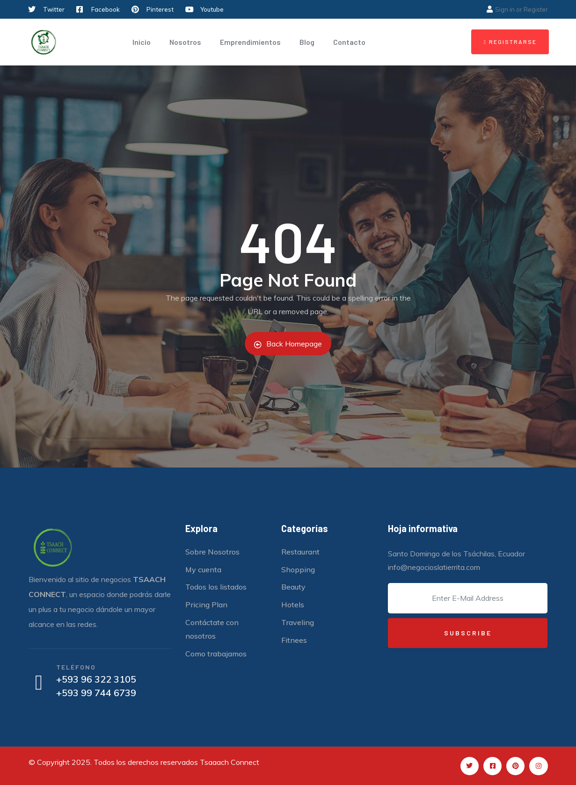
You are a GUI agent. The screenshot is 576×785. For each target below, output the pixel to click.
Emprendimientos (250, 41)
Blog (306, 41)
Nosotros (185, 41)
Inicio (141, 41)
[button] (509, 41)
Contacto (349, 41)
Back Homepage (288, 343)
